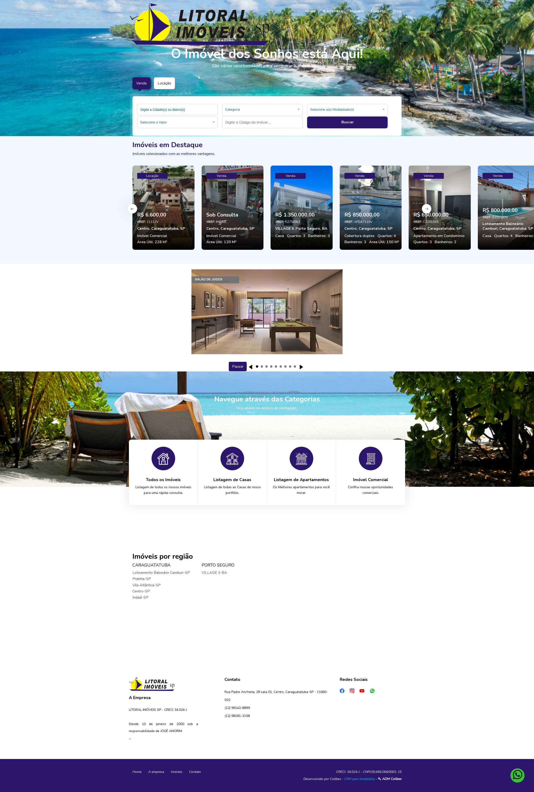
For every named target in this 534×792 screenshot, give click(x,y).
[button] (262, 110)
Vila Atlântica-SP (146, 585)
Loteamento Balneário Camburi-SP (161, 572)
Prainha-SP (141, 578)
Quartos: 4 (386, 235)
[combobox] (177, 109)
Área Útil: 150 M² (384, 242)
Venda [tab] (141, 83)
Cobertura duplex (359, 235)
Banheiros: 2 (445, 242)
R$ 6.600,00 (151, 214)
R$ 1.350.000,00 (295, 214)
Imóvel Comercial (152, 235)
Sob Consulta (222, 214)
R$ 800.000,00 (500, 210)
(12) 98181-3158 (237, 716)
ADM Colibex (390, 779)
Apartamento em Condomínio (438, 235)
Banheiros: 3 (319, 235)
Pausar (237, 366)
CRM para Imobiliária (359, 779)
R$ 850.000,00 (362, 214)
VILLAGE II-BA (214, 572)
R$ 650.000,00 (431, 214)
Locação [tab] (164, 83)
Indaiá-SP (140, 597)
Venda (221, 176)
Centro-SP (141, 591)
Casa (279, 235)
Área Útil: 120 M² (221, 242)
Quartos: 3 (296, 235)
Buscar (347, 122)
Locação (152, 176)
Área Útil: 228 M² (152, 242)
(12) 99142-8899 (237, 708)
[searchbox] (178, 109)
